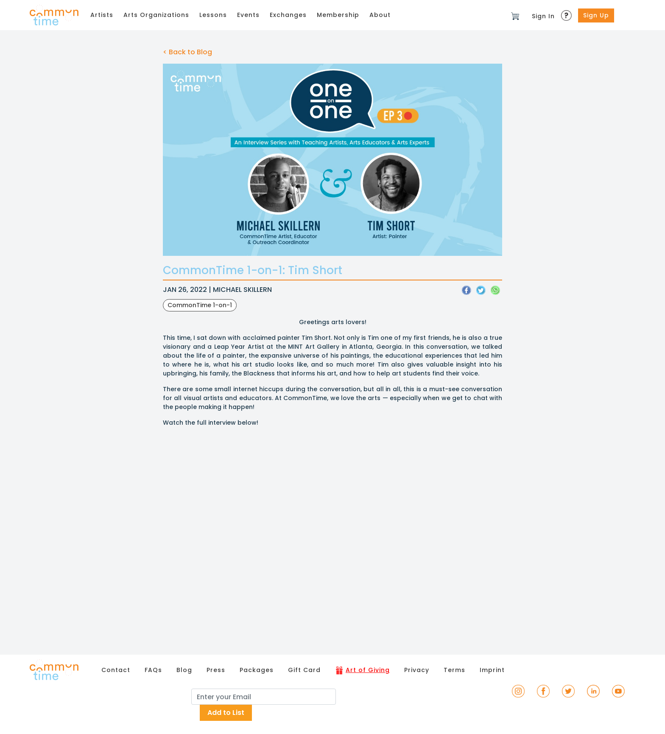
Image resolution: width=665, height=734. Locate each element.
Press (216, 670)
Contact (115, 670)
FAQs (153, 670)
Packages (257, 670)
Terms (454, 670)
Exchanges (288, 15)
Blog (184, 670)
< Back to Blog (187, 52)
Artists (101, 15)
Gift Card (304, 670)
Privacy (416, 670)
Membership (338, 15)
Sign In (543, 16)
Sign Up (596, 15)
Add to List (225, 712)
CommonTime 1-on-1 (200, 305)
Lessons (213, 15)
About (380, 15)
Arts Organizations (156, 15)
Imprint (492, 670)
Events (248, 15)
